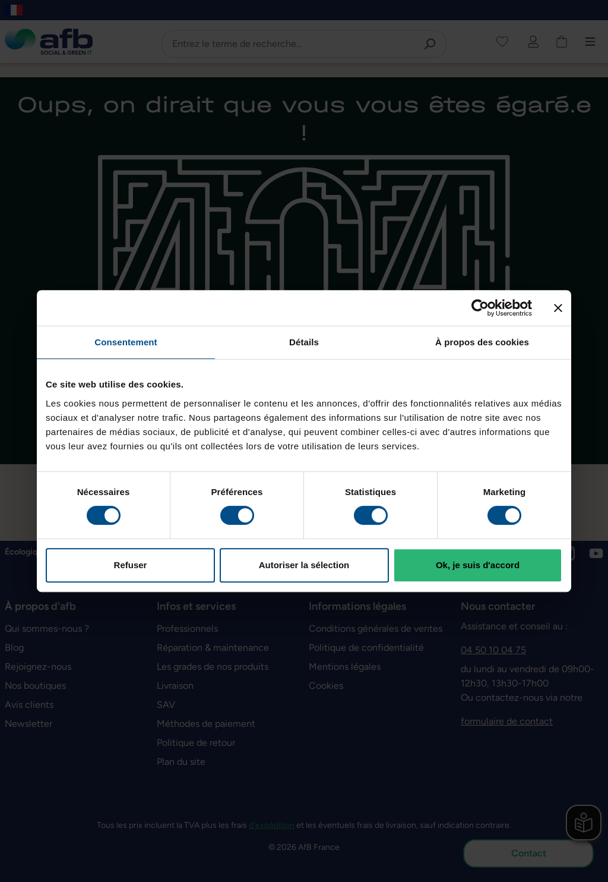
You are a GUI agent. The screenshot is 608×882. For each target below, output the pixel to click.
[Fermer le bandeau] (558, 308)
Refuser (130, 565)
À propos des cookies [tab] (482, 342)
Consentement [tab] (125, 342)
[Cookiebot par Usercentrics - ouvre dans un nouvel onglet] (480, 308)
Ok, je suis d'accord (478, 565)
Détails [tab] (304, 342)
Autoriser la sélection (304, 565)
